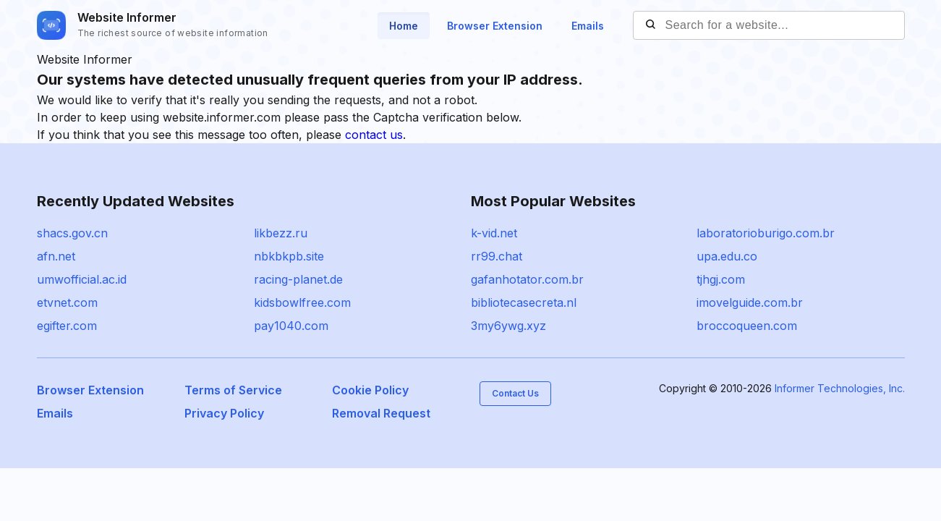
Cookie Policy (370, 390)
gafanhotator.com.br (527, 279)
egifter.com (67, 325)
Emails (587, 26)
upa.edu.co (727, 256)
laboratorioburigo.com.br (766, 233)
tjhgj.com (721, 279)
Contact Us (515, 393)
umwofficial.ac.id (82, 279)
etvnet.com (67, 302)
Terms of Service (233, 390)
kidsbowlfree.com (302, 302)
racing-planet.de (298, 279)
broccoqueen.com (747, 325)
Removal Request (381, 413)
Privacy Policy (224, 413)
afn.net (56, 256)
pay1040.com (291, 325)
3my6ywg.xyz (508, 325)
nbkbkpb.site (289, 256)
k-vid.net (494, 233)
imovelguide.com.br (750, 302)
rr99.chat (496, 256)
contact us (374, 134)
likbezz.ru (280, 233)
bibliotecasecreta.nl (523, 302)
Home (403, 26)
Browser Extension (494, 26)
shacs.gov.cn (72, 233)
